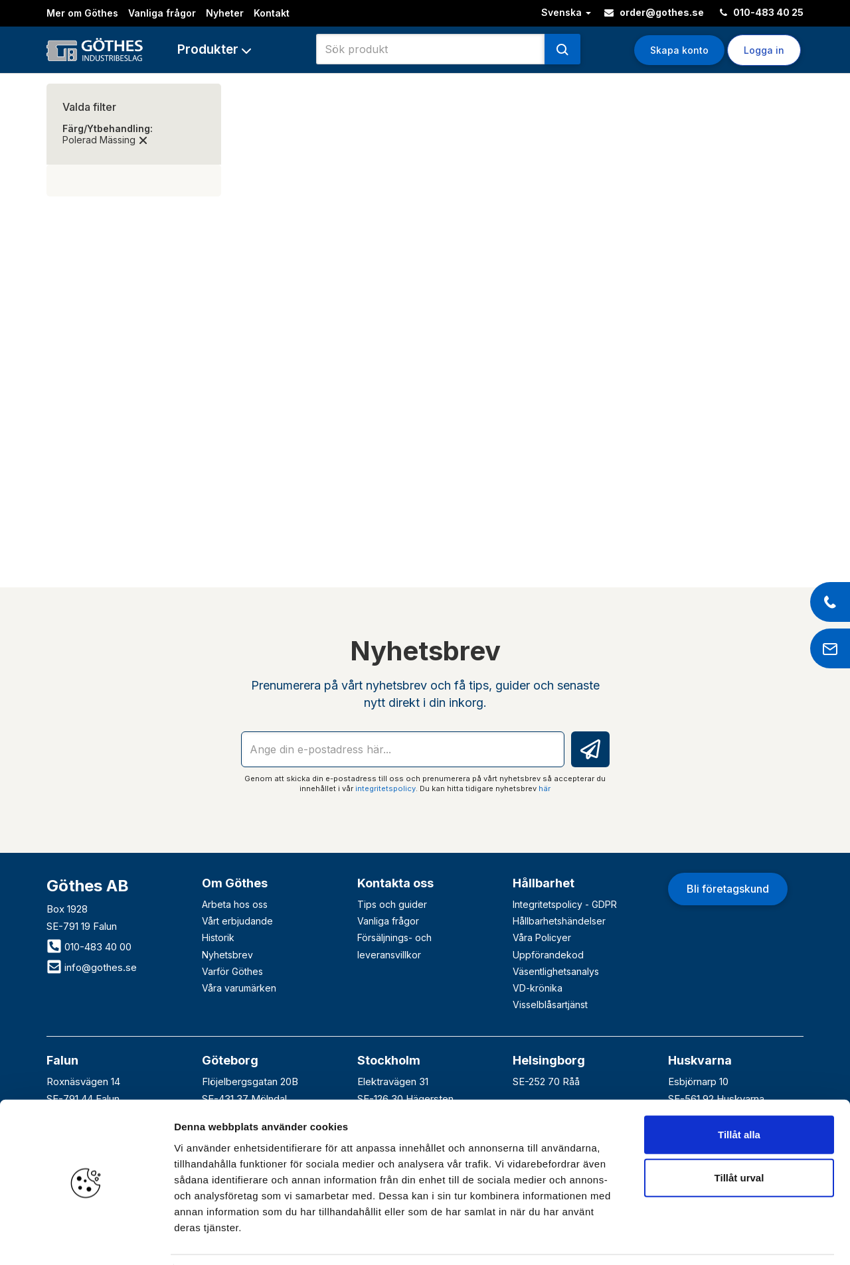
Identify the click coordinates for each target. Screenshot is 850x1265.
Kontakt (272, 13)
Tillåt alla (739, 1092)
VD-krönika (537, 988)
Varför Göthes (232, 971)
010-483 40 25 (762, 12)
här (545, 788)
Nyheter (225, 13)
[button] (214, 49)
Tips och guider (392, 904)
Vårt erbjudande (237, 921)
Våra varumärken (239, 988)
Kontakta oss (395, 883)
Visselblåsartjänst (550, 1004)
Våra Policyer (542, 937)
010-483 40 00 (88, 946)
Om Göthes (235, 883)
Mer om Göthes (82, 13)
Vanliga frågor (162, 13)
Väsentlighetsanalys (556, 971)
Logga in (764, 50)
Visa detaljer (721, 1238)
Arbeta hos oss (235, 904)
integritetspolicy (385, 788)
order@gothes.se (654, 12)
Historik (218, 937)
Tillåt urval (739, 1136)
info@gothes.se (91, 967)
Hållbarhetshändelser (559, 921)
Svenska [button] (566, 12)
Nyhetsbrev (227, 954)
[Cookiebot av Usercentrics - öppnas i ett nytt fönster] (86, 1239)
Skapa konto (679, 50)
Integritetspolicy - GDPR (565, 904)
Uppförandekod (548, 954)
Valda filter (89, 106)
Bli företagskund (728, 888)
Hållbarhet (543, 883)
